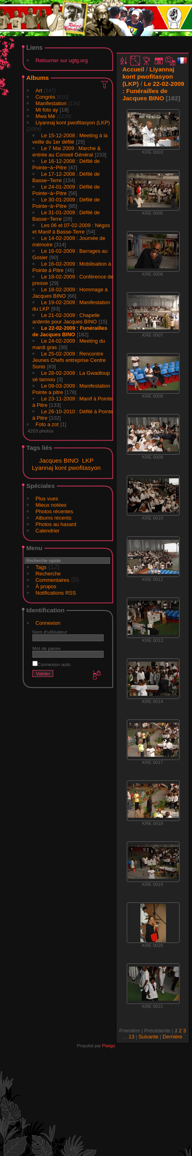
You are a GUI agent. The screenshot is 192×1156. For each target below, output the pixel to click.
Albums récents (54, 518)
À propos (46, 586)
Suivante (148, 1037)
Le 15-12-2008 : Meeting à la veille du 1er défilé (70, 138)
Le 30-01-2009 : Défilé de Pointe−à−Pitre (66, 203)
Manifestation (51, 103)
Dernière (172, 1037)
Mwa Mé (45, 116)
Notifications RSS (56, 593)
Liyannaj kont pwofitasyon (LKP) (73, 123)
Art (39, 90)
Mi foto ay (47, 110)
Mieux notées (51, 505)
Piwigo (108, 1045)
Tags (41, 567)
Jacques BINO (58, 460)
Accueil (133, 69)
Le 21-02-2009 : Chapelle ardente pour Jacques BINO (66, 318)
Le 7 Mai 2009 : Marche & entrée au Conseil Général (66, 151)
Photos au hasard (56, 524)
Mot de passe (46, 648)
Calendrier (48, 531)
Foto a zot (47, 424)
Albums (37, 77)
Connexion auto (51, 664)
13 (131, 1037)
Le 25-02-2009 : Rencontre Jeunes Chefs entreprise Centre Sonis (69, 360)
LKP (88, 460)
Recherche (48, 574)
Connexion (48, 623)
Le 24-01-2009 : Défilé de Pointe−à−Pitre (66, 190)
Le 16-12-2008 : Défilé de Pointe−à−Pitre (66, 164)
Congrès (45, 97)
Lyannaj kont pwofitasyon (66, 467)
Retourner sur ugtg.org (62, 60)
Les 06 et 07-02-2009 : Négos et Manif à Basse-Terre (71, 228)
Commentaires (53, 580)
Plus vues (47, 499)
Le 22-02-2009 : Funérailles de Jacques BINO (69, 331)
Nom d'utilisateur (49, 631)
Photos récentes (54, 511)
